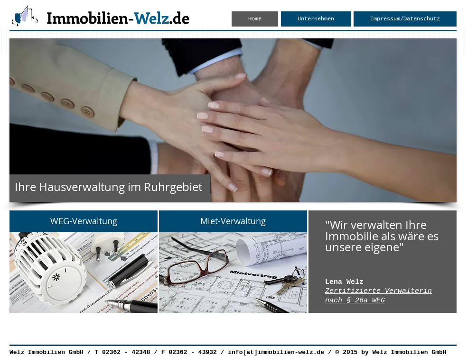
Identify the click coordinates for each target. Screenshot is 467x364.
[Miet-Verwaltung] (233, 221)
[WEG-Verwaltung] (83, 221)
